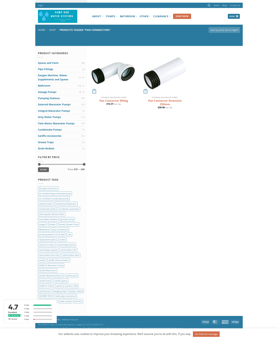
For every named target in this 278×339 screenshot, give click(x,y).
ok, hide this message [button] (206, 334)
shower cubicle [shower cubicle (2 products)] (76, 291)
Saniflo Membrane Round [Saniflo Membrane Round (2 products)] (51, 275)
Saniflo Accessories (49, 135)
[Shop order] (224, 30)
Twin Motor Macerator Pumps (56, 123)
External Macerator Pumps (54, 104)
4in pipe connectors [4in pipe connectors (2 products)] (48, 188)
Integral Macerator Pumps (54, 110)
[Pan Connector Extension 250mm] (165, 73)
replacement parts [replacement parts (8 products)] (47, 239)
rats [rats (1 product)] (69, 234)
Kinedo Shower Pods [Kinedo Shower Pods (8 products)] (68, 224)
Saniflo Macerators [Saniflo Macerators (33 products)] (47, 270)
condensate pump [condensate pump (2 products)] (47, 209)
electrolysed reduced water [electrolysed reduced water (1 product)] (51, 214)
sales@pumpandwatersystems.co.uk (166, 328)
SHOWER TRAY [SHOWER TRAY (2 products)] (45, 296)
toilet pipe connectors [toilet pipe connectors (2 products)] (66, 296)
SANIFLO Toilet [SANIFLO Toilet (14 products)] (46, 286)
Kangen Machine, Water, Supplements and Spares (53, 77)
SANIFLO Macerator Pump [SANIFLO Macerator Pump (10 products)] (51, 265)
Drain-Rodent (46, 148)
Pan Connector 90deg (113, 100)
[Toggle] (83, 77)
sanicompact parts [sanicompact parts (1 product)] (66, 244)
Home (216, 5)
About (98, 16)
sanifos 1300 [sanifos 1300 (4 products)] (71, 286)
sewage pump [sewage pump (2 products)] (59, 291)
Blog (225, 5)
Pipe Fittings (45, 69)
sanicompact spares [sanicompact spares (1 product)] (48, 250)
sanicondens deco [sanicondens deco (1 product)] (71, 255)
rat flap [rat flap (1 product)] (61, 234)
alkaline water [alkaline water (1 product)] (45, 203)
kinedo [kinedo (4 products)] (52, 224)
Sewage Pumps (47, 92)
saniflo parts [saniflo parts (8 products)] (71, 275)
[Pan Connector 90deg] (114, 73)
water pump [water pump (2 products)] (65, 301)
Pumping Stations (49, 98)
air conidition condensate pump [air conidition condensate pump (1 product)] (54, 198)
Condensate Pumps (50, 129)
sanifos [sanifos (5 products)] (59, 286)
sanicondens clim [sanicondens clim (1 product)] (68, 250)
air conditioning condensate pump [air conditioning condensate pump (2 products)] (55, 193)
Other (145, 16)
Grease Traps (46, 142)
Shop (52, 30)
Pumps (112, 16)
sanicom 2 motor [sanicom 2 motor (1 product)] (47, 244)
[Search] (209, 5)
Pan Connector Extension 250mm (165, 102)
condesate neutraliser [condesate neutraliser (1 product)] (69, 209)
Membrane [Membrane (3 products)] (44, 229)
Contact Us (235, 5)
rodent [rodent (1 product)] (62, 239)
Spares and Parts (48, 63)
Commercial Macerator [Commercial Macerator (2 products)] (65, 203)
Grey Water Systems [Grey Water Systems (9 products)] (48, 219)
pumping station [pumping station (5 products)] (46, 234)
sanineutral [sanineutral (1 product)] (44, 291)
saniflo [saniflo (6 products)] (42, 260)
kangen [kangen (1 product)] (42, 224)
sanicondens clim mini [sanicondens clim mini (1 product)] (49, 255)
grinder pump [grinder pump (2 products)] (67, 219)
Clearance (162, 16)
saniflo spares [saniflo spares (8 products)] (61, 280)
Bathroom (128, 16)
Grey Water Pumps (49, 117)
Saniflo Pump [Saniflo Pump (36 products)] (45, 280)
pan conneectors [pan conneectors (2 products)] (60, 229)
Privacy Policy (70, 319)
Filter (43, 169)
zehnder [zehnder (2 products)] (78, 301)
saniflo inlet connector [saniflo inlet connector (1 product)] (58, 260)
